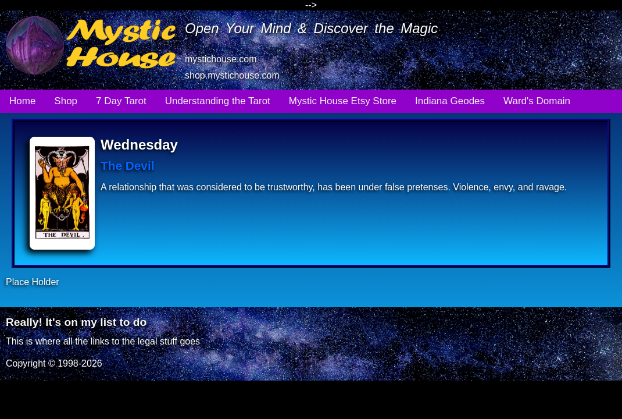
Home (22, 100)
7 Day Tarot (121, 100)
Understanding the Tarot (217, 100)
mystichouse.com (221, 59)
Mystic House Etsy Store (342, 100)
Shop (65, 100)
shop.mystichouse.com (232, 75)
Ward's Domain (536, 100)
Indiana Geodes (450, 100)
